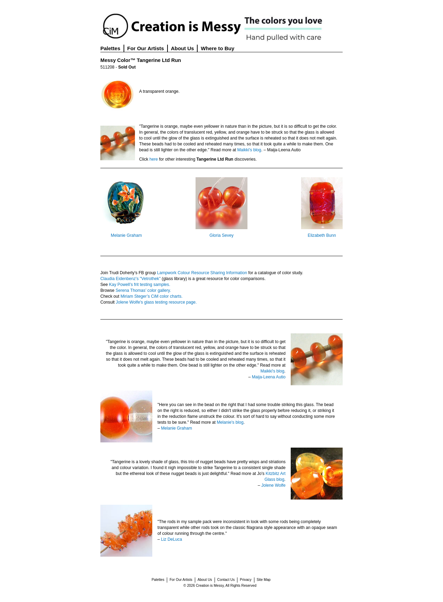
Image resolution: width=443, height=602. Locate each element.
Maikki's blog (249, 149)
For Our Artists (145, 48)
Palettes (110, 48)
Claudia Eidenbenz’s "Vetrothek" (130, 278)
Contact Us (226, 580)
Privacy (245, 580)
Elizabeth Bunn (322, 235)
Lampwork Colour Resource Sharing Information (202, 272)
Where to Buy (217, 48)
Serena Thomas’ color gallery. (143, 290)
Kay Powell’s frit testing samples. (139, 284)
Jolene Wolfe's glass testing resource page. (156, 302)
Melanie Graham (126, 235)
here (154, 159)
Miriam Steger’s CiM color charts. (151, 296)
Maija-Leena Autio (269, 377)
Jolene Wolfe (273, 485)
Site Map (264, 580)
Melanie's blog (230, 422)
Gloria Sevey (221, 235)
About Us (182, 48)
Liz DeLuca (171, 539)
